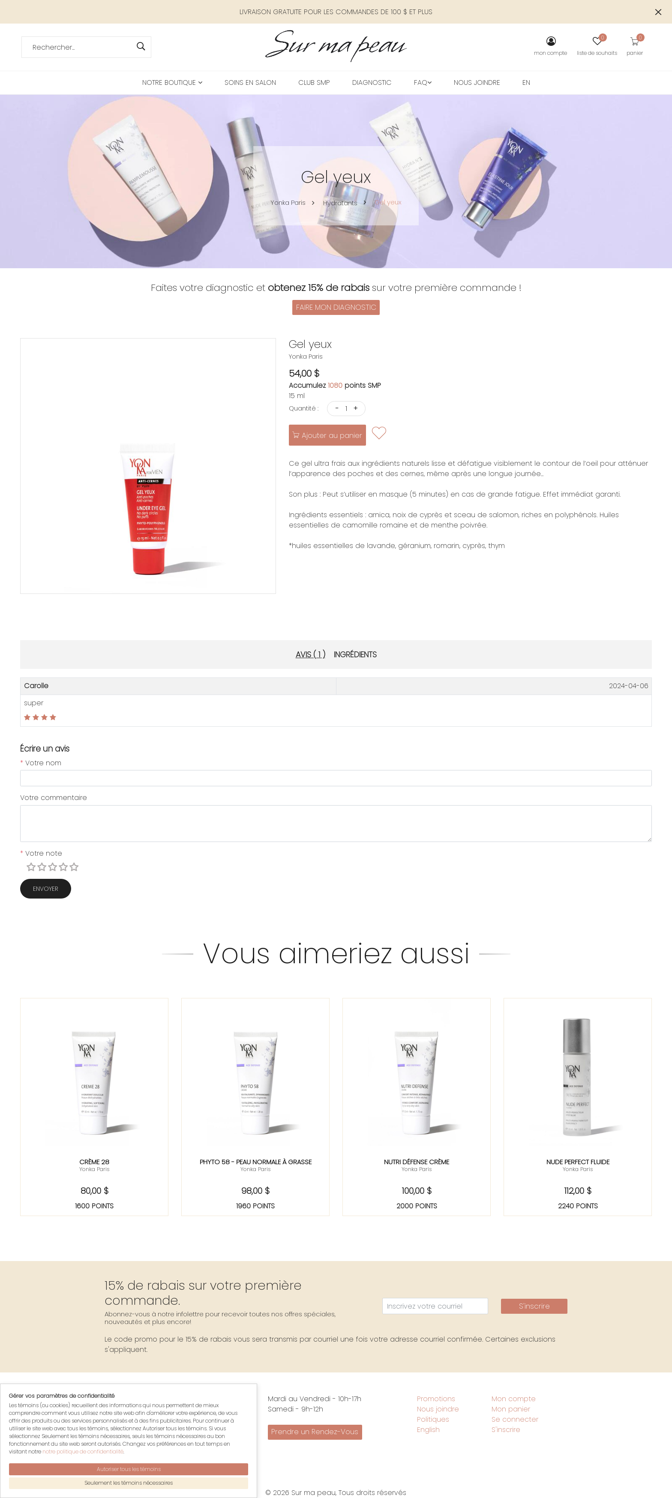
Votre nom (40, 763)
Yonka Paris (287, 202)
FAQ (423, 82)
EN (526, 82)
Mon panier (511, 1409)
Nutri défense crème (416, 1161)
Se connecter (515, 1419)
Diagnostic (372, 82)
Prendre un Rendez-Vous (314, 1431)
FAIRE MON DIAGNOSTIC (336, 307)
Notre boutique (172, 82)
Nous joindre (477, 82)
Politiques (433, 1419)
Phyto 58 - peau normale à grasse (256, 1161)
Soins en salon (250, 82)
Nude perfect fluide (577, 1161)
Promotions (436, 1399)
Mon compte (514, 1399)
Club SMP (314, 82)
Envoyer (45, 888)
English (428, 1430)
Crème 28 (94, 1161)
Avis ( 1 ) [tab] (310, 654)
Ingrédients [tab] (355, 654)
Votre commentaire (53, 798)
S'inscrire (534, 1306)
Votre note (41, 853)
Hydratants (342, 203)
